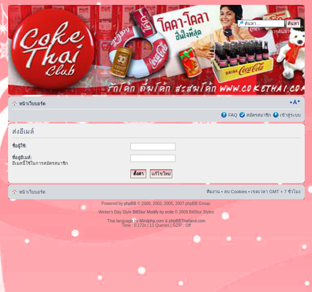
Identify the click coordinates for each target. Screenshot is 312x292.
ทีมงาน (213, 191)
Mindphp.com (151, 221)
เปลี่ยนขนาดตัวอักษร (295, 102)
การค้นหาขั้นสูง (285, 31)
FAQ (232, 115)
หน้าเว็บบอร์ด (32, 103)
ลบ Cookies (235, 191)
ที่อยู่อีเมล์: (22, 157)
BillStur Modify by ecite (152, 212)
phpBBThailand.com (187, 221)
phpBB (130, 203)
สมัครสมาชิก (258, 115)
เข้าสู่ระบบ (290, 115)
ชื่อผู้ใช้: (19, 145)
